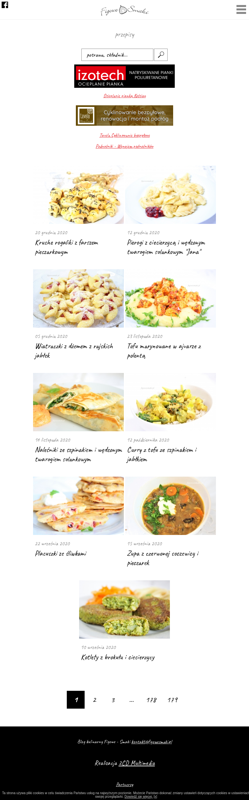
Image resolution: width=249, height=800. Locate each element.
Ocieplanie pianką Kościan (124, 96)
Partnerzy (124, 784)
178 (151, 699)
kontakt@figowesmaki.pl (151, 741)
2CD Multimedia (137, 763)
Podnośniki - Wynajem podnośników (124, 146)
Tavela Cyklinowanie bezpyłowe (125, 135)
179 (172, 699)
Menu (241, 10)
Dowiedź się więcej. (138, 796)
